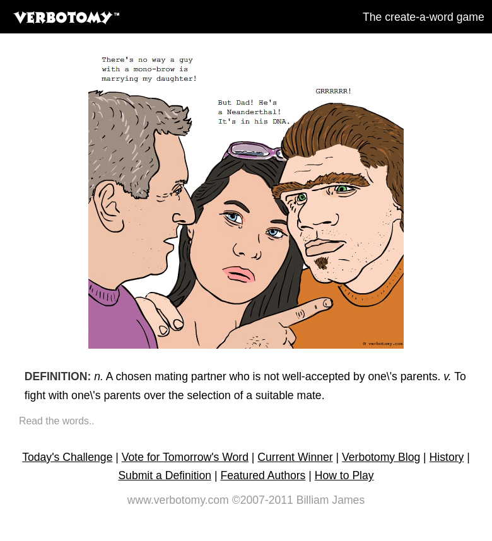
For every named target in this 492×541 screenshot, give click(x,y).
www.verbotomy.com (178, 500)
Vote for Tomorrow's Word (185, 457)
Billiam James (330, 500)
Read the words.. (57, 421)
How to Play (344, 475)
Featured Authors (262, 475)
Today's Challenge (67, 457)
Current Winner (294, 457)
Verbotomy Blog (381, 457)
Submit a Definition (164, 475)
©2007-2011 (262, 500)
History (447, 457)
